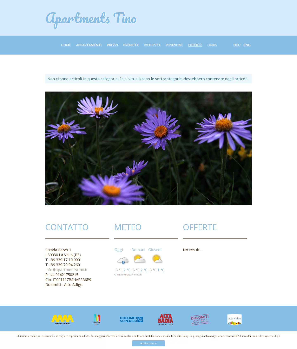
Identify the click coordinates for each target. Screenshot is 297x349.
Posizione (174, 45)
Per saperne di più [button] (270, 335)
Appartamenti (89, 45)
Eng (247, 45)
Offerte (195, 45)
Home (66, 45)
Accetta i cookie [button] (148, 343)
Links (212, 45)
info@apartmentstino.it (66, 269)
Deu (236, 45)
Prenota (131, 45)
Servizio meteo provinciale (129, 274)
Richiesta (152, 45)
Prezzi (112, 45)
